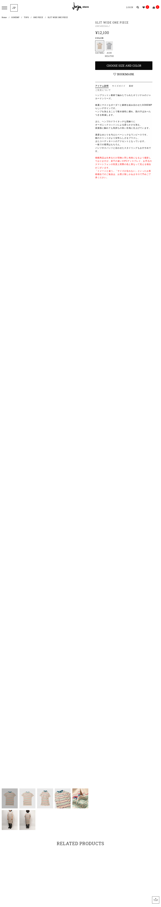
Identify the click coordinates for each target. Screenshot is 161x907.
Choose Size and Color (124, 65)
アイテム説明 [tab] (102, 85)
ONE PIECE (38, 17)
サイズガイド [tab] (118, 85)
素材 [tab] (131, 85)
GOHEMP (15, 17)
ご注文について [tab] (103, 90)
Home (4, 17)
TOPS (26, 17)
